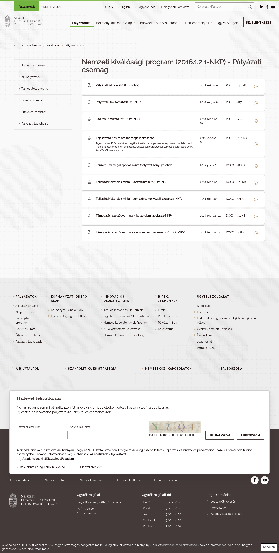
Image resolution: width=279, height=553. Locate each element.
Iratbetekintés (206, 347)
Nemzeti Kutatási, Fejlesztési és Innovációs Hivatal (35, 511)
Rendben (269, 547)
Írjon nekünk (204, 335)
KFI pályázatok (30, 77)
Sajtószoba (231, 368)
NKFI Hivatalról (52, 6)
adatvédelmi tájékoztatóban (180, 545)
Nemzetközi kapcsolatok (168, 368)
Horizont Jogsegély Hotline (68, 316)
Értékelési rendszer (33, 112)
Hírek (161, 310)
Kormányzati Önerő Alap (114, 23)
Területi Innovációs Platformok (123, 310)
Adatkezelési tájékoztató (226, 513)
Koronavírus (165, 328)
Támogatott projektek (35, 88)
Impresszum (219, 507)
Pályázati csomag (75, 45)
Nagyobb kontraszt (176, 7)
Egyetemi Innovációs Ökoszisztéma (126, 316)
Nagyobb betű (54, 480)
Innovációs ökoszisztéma (158, 23)
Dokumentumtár (31, 100)
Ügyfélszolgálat (228, 23)
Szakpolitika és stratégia (92, 368)
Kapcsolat (203, 305)
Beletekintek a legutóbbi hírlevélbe (42, 467)
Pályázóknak (26, 6)
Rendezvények (167, 316)
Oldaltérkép (21, 480)
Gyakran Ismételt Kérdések (214, 328)
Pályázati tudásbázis (34, 123)
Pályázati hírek (167, 322)
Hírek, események (196, 23)
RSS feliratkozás (131, 480)
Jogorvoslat (204, 341)
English (125, 7)
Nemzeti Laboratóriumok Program (126, 322)
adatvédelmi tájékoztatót (42, 458)
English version (167, 480)
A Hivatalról (27, 368)
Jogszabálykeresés (223, 501)
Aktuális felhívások (33, 65)
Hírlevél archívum (91, 467)
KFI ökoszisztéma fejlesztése (122, 328)
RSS (110, 7)
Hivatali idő (204, 312)
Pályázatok (80, 23)
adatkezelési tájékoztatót (110, 454)
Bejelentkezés (258, 22)
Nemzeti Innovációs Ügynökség (124, 335)
